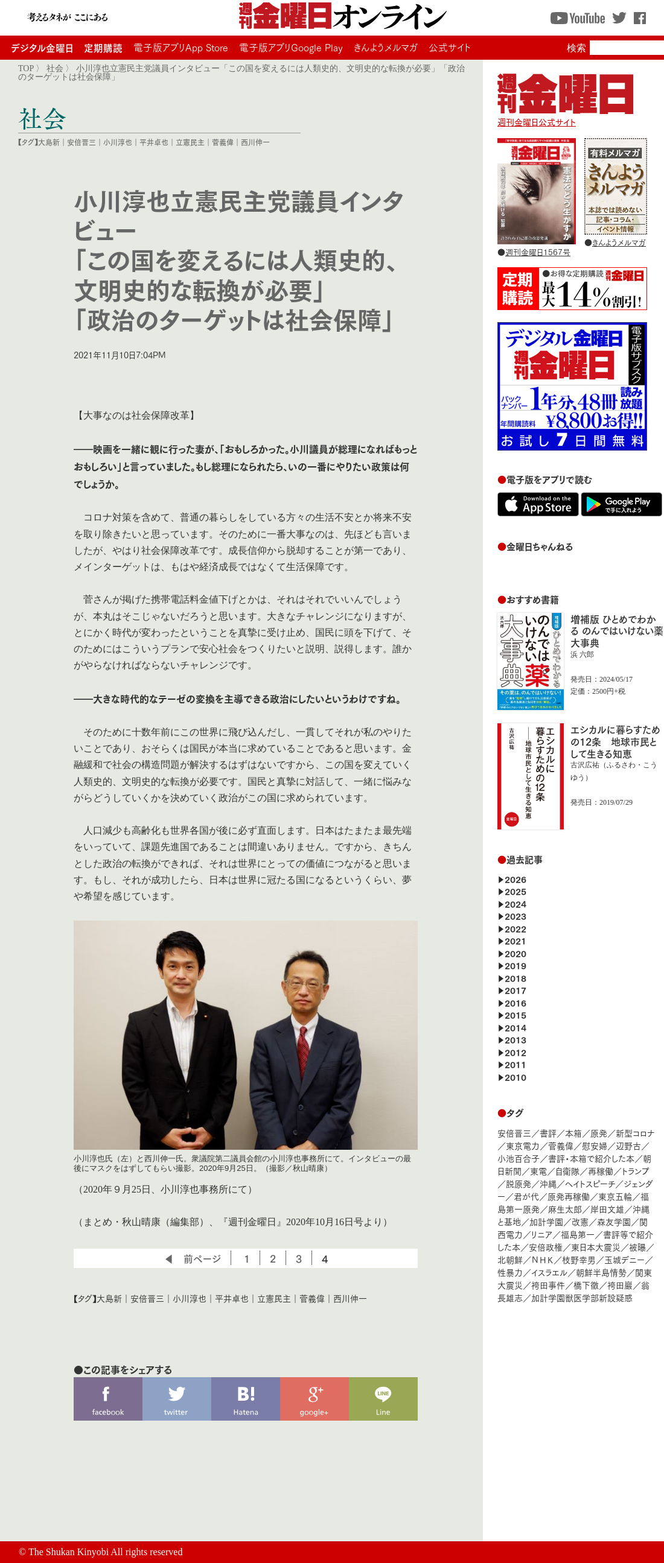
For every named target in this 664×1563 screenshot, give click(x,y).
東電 (538, 1171)
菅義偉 (223, 142)
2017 (515, 989)
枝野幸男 (579, 1259)
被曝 (637, 1247)
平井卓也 (153, 142)
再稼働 (600, 1171)
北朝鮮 (510, 1259)
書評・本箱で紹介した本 (591, 1158)
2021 (515, 940)
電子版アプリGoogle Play (291, 47)
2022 (515, 928)
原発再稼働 (568, 1196)
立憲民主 (190, 142)
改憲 (580, 1221)
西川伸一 (255, 142)
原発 (598, 1133)
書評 (548, 1133)
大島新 (49, 142)
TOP (26, 68)
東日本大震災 (596, 1247)
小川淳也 (117, 142)
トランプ (636, 1171)
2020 (515, 952)
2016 (515, 1002)
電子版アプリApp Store (180, 47)
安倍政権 (546, 1247)
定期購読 (103, 47)
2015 (515, 1014)
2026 (515, 878)
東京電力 (523, 1145)
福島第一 (578, 1234)
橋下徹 (586, 1285)
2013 (515, 1039)
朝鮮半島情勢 (601, 1272)
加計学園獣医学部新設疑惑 (582, 1297)
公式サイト (450, 47)
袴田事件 (548, 1285)
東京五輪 (615, 1196)
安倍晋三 (81, 142)
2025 (515, 890)
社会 (54, 68)
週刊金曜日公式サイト (565, 115)
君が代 (526, 1196)
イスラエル (549, 1272)
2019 (515, 965)
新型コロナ (635, 1133)
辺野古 (628, 1145)
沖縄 (548, 1183)
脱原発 (518, 1183)
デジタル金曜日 (42, 47)
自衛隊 (567, 1171)
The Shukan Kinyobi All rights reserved (105, 1552)
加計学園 (546, 1221)
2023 (515, 915)
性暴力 (510, 1272)
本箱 (573, 1133)
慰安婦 (594, 1145)
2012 (515, 1051)
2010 (515, 1076)
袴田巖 (620, 1285)
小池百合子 (518, 1158)
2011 (515, 1063)
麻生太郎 (565, 1209)
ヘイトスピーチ (590, 1183)
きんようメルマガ (386, 47)
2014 (515, 1027)
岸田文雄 (607, 1209)
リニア (541, 1234)
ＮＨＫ (542, 1259)
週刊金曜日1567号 (537, 252)
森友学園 (614, 1221)
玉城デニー (624, 1259)
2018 (515, 977)
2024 (515, 903)
